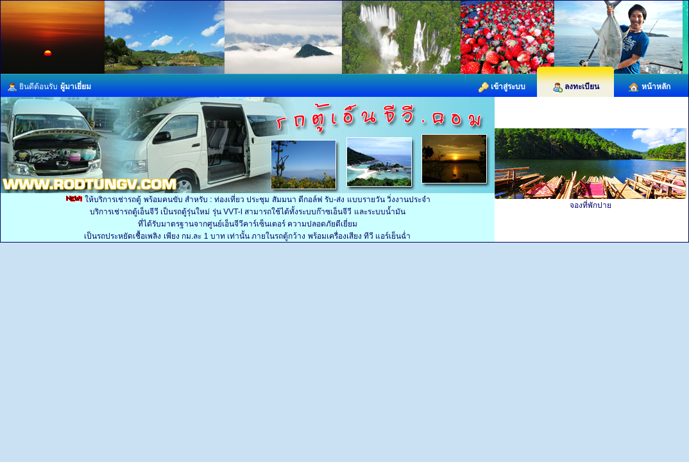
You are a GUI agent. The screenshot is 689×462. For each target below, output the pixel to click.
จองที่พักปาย (590, 205)
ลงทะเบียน (575, 86)
